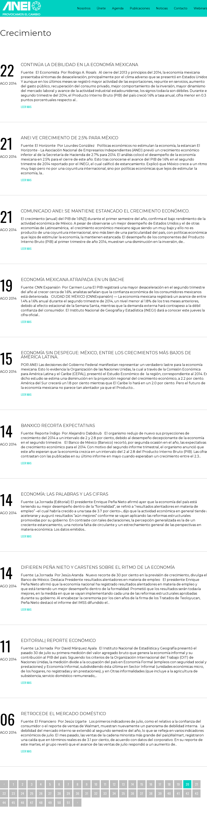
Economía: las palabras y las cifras (64, 494)
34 (114, 793)
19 (178, 784)
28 (59, 793)
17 (159, 784)
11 (105, 784)
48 (40, 802)
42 (187, 793)
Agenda (117, 8)
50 (59, 802)
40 (169, 793)
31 (86, 793)
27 (49, 793)
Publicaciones (140, 8)
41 (178, 793)
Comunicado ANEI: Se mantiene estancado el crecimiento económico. (105, 210)
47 (31, 802)
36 (132, 793)
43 (196, 793)
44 (4, 802)
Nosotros (83, 8)
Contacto (180, 8)
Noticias (162, 8)
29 (68, 793)
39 (160, 793)
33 (105, 793)
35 (123, 793)
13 (123, 784)
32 (95, 793)
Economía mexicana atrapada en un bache (72, 279)
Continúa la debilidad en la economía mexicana (79, 64)
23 (13, 793)
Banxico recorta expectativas (58, 425)
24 (22, 793)
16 (150, 784)
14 (132, 784)
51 (68, 802)
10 (95, 784)
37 (141, 793)
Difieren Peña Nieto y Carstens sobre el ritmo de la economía (98, 567)
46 (22, 802)
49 (50, 802)
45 (13, 802)
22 (4, 793)
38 (150, 793)
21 (196, 784)
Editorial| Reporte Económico (58, 640)
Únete (101, 8)
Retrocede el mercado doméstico (63, 713)
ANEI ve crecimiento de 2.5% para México (69, 137)
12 (114, 784)
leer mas (26, 106)
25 (31, 793)
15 (141, 784)
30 (77, 793)
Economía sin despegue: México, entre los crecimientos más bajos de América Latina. (106, 354)
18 (169, 784)
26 (40, 793)
